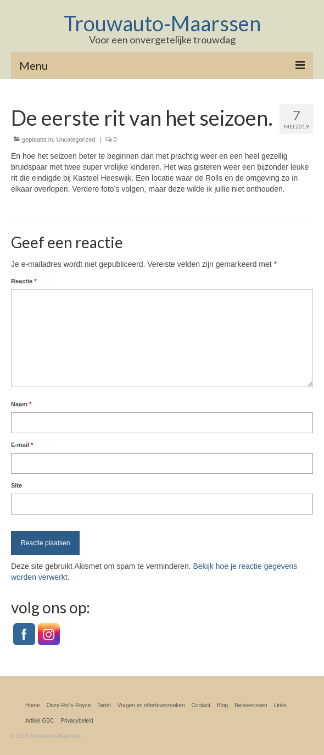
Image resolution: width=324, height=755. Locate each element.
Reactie (23, 281)
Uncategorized (75, 139)
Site (16, 485)
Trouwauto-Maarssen (162, 23)
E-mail (22, 444)
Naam (21, 404)
